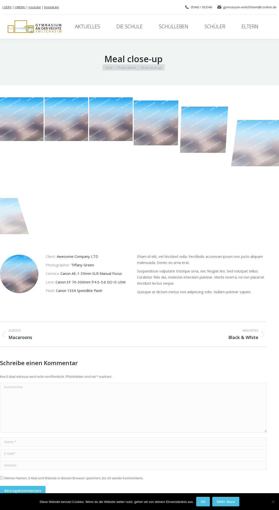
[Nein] (272, 501)
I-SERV (7, 7)
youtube (34, 7)
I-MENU (20, 7)
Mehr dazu (226, 501)
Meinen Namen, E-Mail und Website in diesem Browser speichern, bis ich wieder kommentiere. (73, 478)
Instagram (51, 7)
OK (203, 501)
